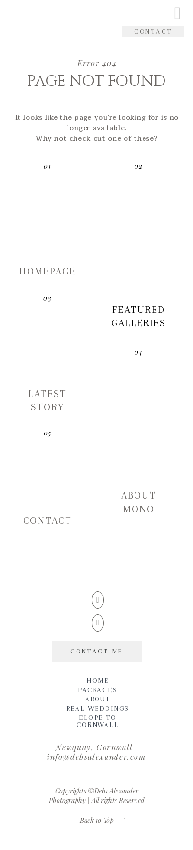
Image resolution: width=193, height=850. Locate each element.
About (97, 699)
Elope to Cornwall (98, 721)
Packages (97, 690)
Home (97, 680)
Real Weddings (98, 708)
